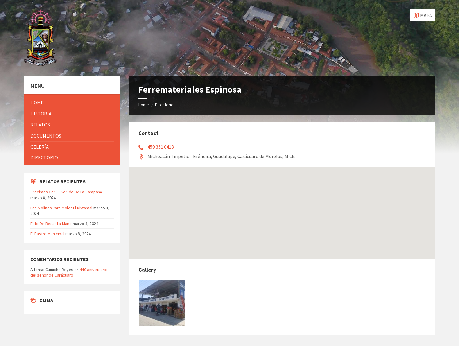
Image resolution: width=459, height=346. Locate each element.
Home (143, 104)
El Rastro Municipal (47, 233)
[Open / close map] (422, 15)
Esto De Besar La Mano (51, 223)
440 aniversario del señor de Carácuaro (69, 272)
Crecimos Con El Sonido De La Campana (66, 192)
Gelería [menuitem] (39, 147)
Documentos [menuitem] (45, 136)
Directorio (164, 104)
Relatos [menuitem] (40, 125)
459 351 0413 (160, 147)
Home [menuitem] (37, 102)
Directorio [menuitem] (44, 157)
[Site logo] (40, 64)
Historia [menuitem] (41, 114)
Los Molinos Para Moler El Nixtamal (61, 208)
